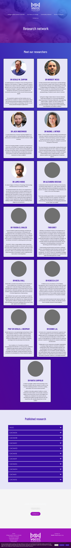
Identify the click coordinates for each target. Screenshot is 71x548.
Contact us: (57, 533)
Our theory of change (32, 14)
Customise (62, 545)
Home (13, 533)
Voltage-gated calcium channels (16, 14)
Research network (58, 14)
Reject (56, 545)
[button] (35, 427)
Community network (46, 14)
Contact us (35, 18)
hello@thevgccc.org (57, 535)
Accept (67, 545)
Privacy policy (14, 541)
